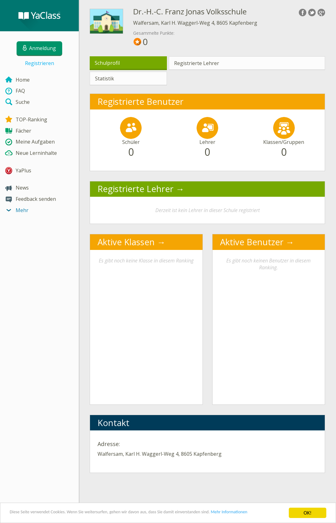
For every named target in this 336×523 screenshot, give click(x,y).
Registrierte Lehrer (196, 63)
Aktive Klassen (126, 242)
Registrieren (39, 63)
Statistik (104, 78)
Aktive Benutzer (251, 242)
